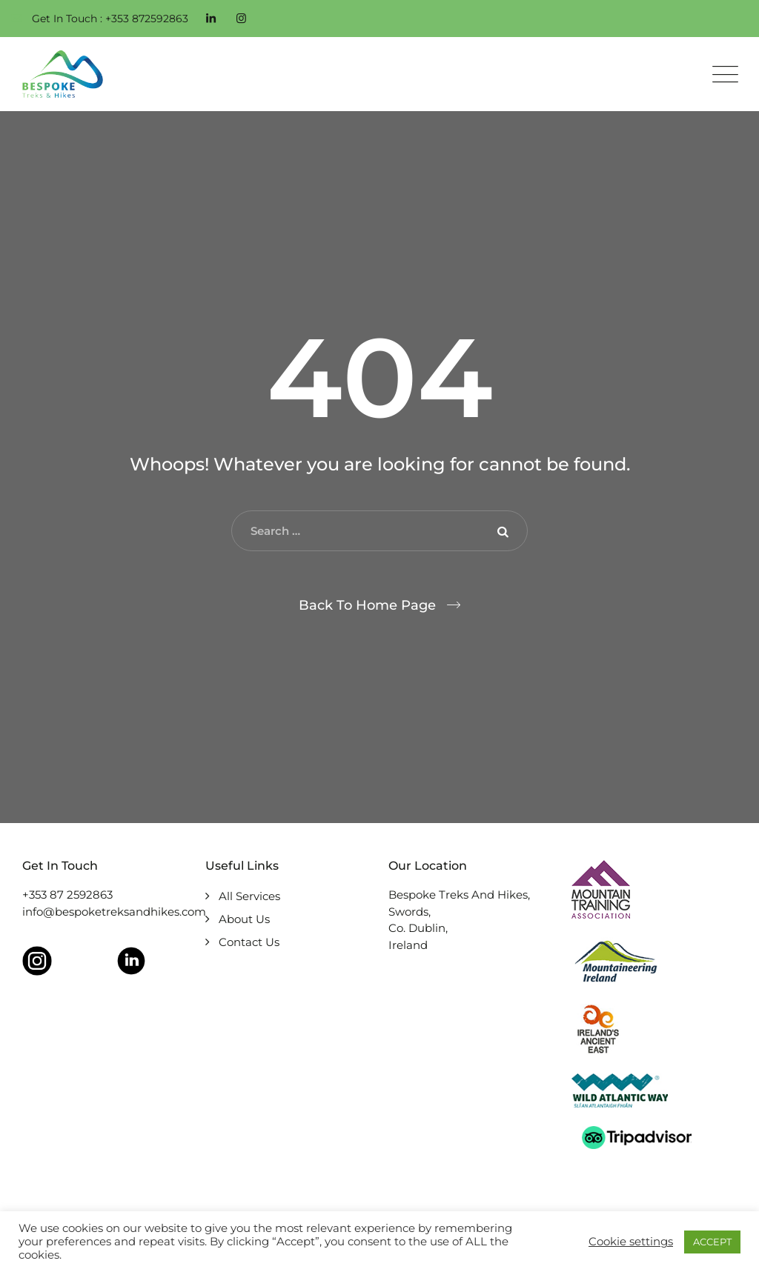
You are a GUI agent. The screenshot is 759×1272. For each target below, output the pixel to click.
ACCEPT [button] (712, 1242)
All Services (249, 896)
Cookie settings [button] (631, 1241)
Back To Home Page (367, 605)
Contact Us (249, 942)
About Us (244, 919)
